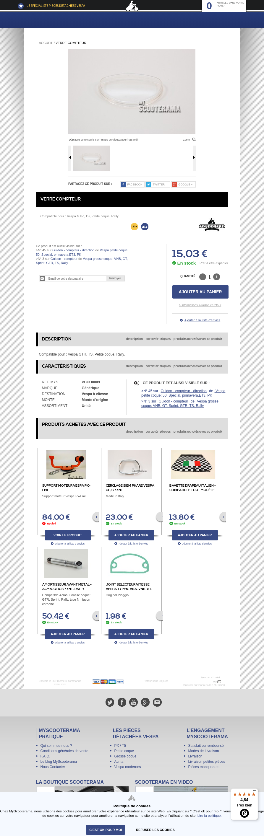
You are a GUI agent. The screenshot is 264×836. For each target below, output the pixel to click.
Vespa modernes (127, 767)
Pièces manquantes (203, 767)
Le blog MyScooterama (59, 762)
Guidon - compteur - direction (73, 250)
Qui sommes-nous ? (56, 746)
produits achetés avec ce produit (198, 339)
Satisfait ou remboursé (206, 746)
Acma (119, 762)
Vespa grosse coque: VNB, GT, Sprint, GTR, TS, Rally (179, 403)
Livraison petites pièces (206, 762)
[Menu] (254, 792)
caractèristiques (158, 339)
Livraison (195, 756)
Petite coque (124, 751)
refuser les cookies (155, 830)
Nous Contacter (53, 767)
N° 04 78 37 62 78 (200, 681)
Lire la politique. (209, 815)
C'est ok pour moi (105, 830)
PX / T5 (120, 746)
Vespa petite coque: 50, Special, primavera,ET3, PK (183, 393)
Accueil (46, 43)
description (134, 339)
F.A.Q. (45, 756)
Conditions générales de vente (64, 751)
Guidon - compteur (64, 258)
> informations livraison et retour (200, 305)
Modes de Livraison (203, 751)
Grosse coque (125, 756)
